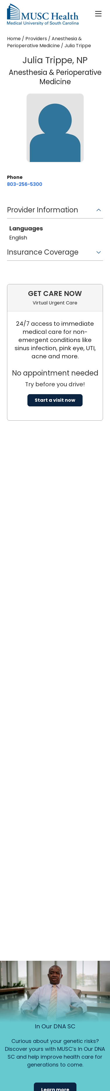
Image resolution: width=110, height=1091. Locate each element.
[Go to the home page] (42, 14)
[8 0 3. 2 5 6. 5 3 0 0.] (24, 184)
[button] (55, 211)
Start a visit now (55, 400)
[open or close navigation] (98, 13)
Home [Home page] (14, 38)
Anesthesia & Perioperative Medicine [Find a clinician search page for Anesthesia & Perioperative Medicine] (44, 42)
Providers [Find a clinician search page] (36, 38)
